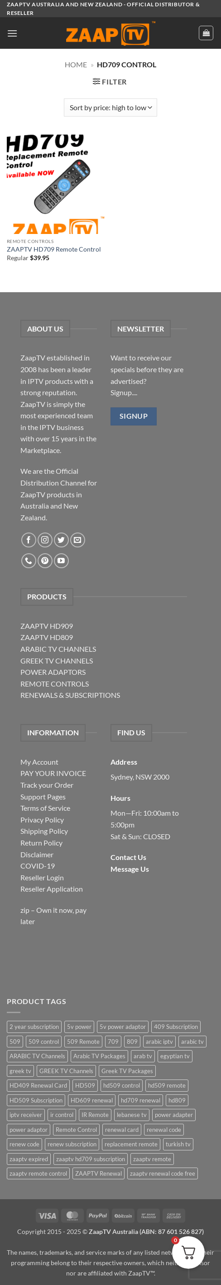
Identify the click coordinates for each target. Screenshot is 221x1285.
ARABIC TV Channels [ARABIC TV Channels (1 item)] (37, 1056)
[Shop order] (110, 107)
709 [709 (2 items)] (113, 1041)
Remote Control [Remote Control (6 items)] (76, 1129)
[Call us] (28, 560)
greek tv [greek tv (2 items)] (20, 1071)
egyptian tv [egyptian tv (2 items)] (175, 1056)
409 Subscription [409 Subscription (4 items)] (176, 1026)
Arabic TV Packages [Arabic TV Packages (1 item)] (99, 1056)
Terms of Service (45, 808)
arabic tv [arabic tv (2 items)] (192, 1041)
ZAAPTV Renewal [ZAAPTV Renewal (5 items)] (98, 1173)
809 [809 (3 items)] (132, 1041)
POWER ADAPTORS (53, 672)
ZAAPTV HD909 (46, 625)
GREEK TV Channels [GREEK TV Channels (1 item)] (66, 1071)
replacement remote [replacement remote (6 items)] (131, 1144)
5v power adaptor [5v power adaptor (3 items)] (123, 1026)
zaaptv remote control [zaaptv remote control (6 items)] (38, 1173)
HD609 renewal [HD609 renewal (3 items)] (92, 1100)
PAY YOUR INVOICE (53, 773)
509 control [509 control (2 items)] (44, 1041)
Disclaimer (36, 854)
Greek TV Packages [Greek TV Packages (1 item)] (127, 1071)
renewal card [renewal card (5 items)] (122, 1129)
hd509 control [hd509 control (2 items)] (121, 1085)
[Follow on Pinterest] (45, 560)
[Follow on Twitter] (61, 540)
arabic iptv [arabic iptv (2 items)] (159, 1041)
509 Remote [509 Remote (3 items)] (83, 1041)
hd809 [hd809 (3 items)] (177, 1100)
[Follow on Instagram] (45, 540)
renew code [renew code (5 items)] (24, 1144)
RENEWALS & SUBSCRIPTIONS (70, 695)
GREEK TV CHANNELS (56, 660)
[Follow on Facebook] (28, 540)
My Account (39, 761)
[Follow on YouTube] (61, 560)
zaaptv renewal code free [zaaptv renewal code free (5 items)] (162, 1173)
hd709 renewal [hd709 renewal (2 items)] (140, 1100)
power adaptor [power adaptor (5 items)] (29, 1129)
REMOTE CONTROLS (54, 683)
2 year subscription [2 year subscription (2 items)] (34, 1026)
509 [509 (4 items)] (15, 1041)
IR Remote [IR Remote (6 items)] (95, 1114)
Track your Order (46, 784)
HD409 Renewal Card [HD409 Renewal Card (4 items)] (38, 1085)
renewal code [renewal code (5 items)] (164, 1129)
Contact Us (128, 857)
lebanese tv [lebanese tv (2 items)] (132, 1114)
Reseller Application (51, 888)
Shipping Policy (44, 831)
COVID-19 (37, 865)
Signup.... (123, 392)
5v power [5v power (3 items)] (79, 1026)
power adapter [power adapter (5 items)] (174, 1114)
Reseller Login (42, 877)
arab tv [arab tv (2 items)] (143, 1056)
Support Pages (43, 796)
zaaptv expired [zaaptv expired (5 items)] (29, 1159)
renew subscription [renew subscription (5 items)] (72, 1144)
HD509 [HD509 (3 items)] (85, 1085)
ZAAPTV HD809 (46, 637)
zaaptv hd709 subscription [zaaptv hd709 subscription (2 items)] (90, 1159)
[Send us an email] (77, 540)
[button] (12, 33)
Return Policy (41, 842)
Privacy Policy (42, 819)
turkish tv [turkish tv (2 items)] (178, 1144)
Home (76, 64)
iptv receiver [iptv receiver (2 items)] (26, 1114)
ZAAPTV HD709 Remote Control (54, 249)
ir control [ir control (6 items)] (61, 1114)
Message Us (129, 868)
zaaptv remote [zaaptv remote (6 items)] (152, 1159)
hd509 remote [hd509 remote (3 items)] (167, 1085)
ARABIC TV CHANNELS (58, 649)
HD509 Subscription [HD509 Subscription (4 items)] (36, 1100)
